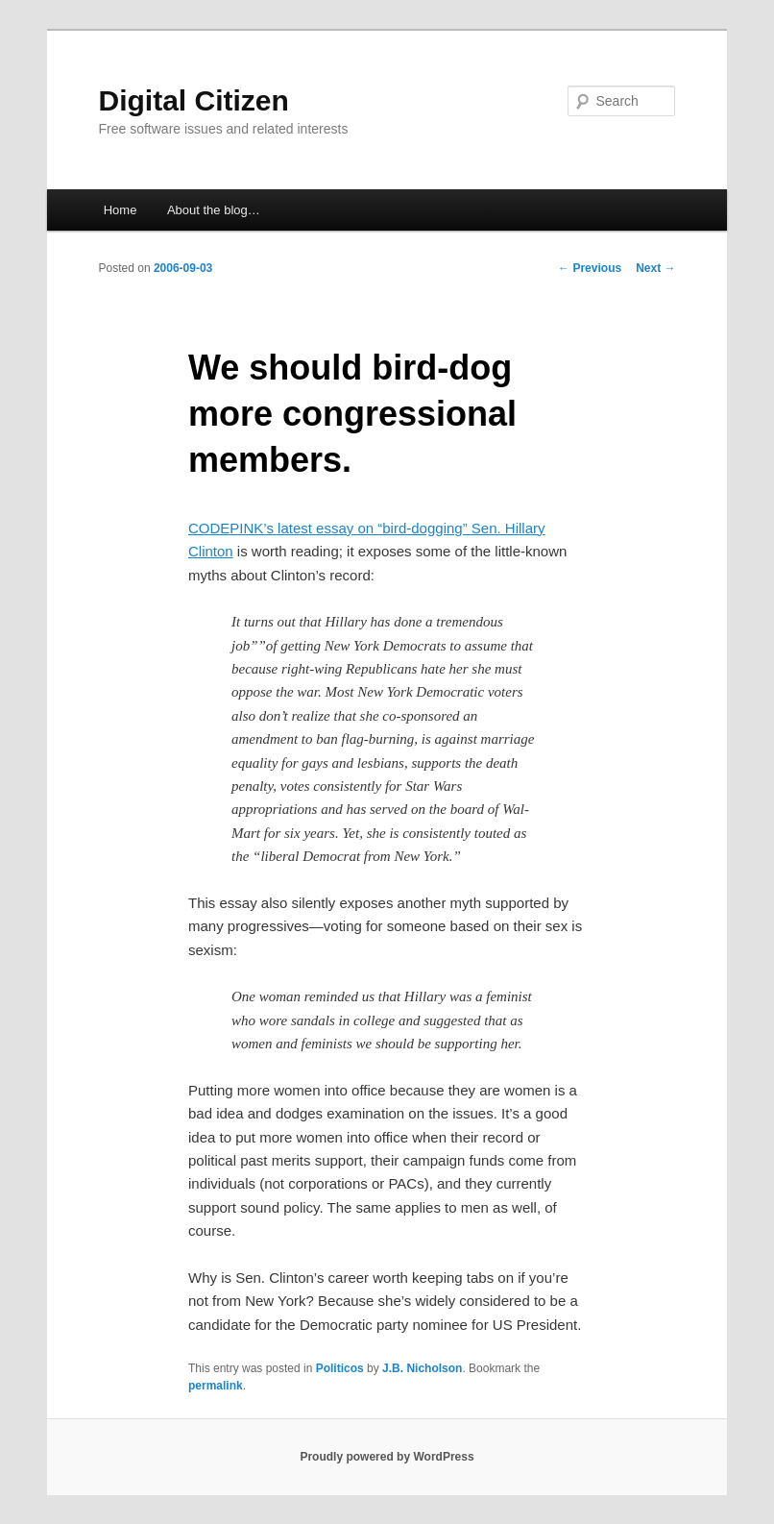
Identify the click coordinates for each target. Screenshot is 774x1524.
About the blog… (213, 210)
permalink (215, 1385)
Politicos (340, 1368)
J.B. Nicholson (422, 1368)
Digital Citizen (194, 100)
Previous (589, 268)
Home (120, 210)
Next (655, 268)
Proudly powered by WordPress (386, 1456)
